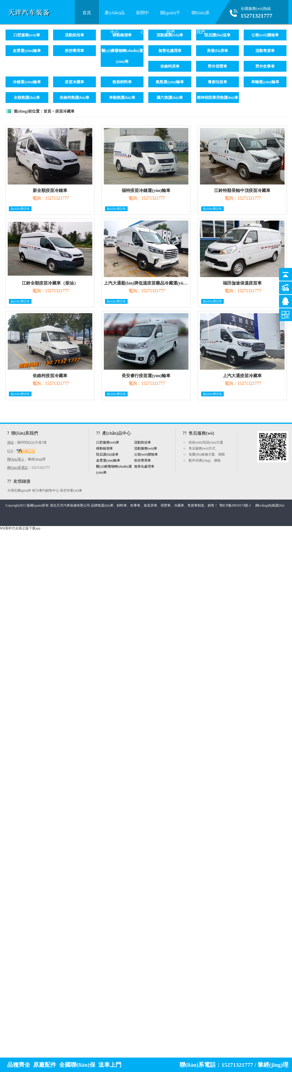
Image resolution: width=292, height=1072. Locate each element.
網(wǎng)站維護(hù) (269, 505)
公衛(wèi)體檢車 (265, 35)
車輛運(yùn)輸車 (265, 82)
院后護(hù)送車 (217, 35)
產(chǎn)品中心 (115, 16)
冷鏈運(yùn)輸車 (27, 82)
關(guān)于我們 (170, 16)
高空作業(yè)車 (71, 490)
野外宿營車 (217, 66)
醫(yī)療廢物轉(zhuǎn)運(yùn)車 (122, 56)
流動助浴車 (74, 35)
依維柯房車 (170, 66)
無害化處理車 (169, 51)
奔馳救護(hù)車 (122, 97)
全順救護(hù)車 (27, 97)
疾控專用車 (74, 51)
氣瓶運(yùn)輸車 (170, 82)
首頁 (86, 12)
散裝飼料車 (122, 82)
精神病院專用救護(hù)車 (217, 97)
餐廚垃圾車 (217, 82)
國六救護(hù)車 (170, 97)
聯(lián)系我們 (201, 16)
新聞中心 (142, 16)
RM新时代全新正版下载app (20, 528)
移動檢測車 (122, 35)
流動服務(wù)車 (145, 448)
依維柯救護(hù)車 (74, 97)
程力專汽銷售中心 (45, 490)
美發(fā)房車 (217, 51)
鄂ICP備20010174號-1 (235, 505)
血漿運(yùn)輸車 (27, 51)
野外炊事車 (265, 66)
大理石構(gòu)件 (19, 490)
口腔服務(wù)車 (26, 35)
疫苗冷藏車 (74, 82)
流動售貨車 (265, 51)
